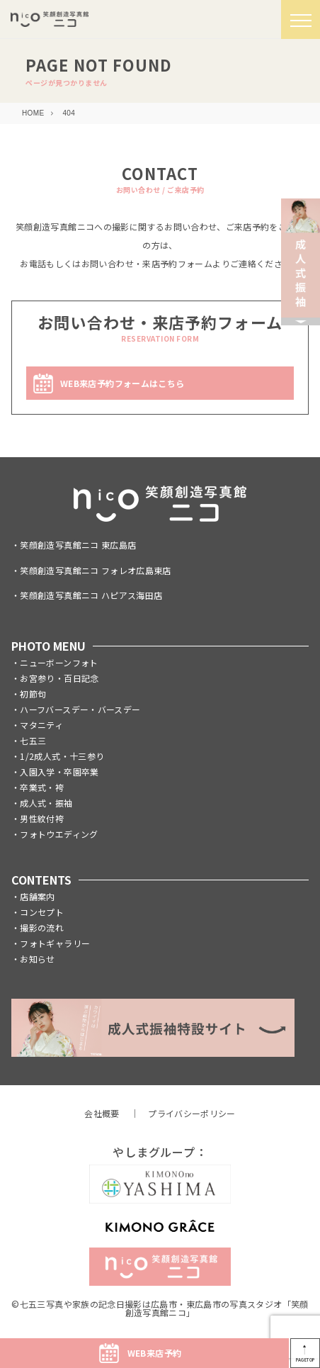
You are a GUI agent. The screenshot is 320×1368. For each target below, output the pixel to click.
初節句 (33, 694)
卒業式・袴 (42, 787)
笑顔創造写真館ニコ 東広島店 (78, 545)
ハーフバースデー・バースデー (80, 709)
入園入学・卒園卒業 (59, 772)
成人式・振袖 (46, 803)
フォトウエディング (59, 834)
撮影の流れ (42, 927)
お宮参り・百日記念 (59, 678)
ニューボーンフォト (59, 662)
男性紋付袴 (42, 818)
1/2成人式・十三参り (62, 756)
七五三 (33, 740)
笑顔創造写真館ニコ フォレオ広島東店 (95, 570)
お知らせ (37, 959)
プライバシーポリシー (192, 1113)
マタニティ (41, 725)
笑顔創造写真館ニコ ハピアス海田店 (91, 595)
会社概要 (101, 1113)
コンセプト (42, 912)
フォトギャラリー (55, 943)
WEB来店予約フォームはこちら (122, 383)
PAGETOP (305, 1360)
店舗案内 (37, 896)
